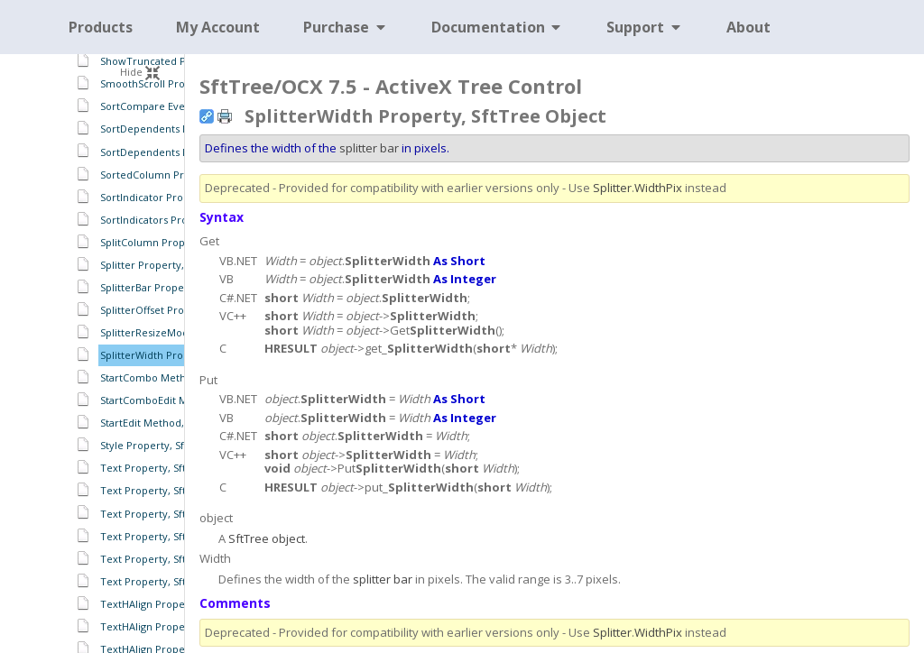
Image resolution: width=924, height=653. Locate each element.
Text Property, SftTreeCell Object (181, 467)
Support (644, 27)
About (748, 27)
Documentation (497, 27)
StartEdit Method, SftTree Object (179, 422)
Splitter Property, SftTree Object (179, 264)
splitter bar (369, 148)
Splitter (612, 187)
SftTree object (266, 538)
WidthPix (658, 187)
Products (101, 27)
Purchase (345, 27)
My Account (218, 27)
